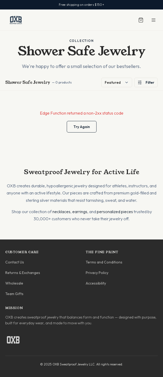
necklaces (61, 211)
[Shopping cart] (141, 20)
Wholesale (14, 283)
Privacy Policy (97, 272)
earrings (79, 211)
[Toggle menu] (153, 20)
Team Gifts (14, 293)
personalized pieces (115, 211)
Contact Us (14, 262)
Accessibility (96, 283)
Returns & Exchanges (22, 272)
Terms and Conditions (104, 262)
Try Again (81, 126)
